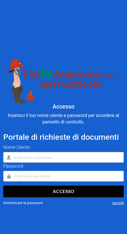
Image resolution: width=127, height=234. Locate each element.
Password (13, 165)
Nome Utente (16, 147)
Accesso (63, 191)
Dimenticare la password (23, 203)
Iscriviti (118, 203)
